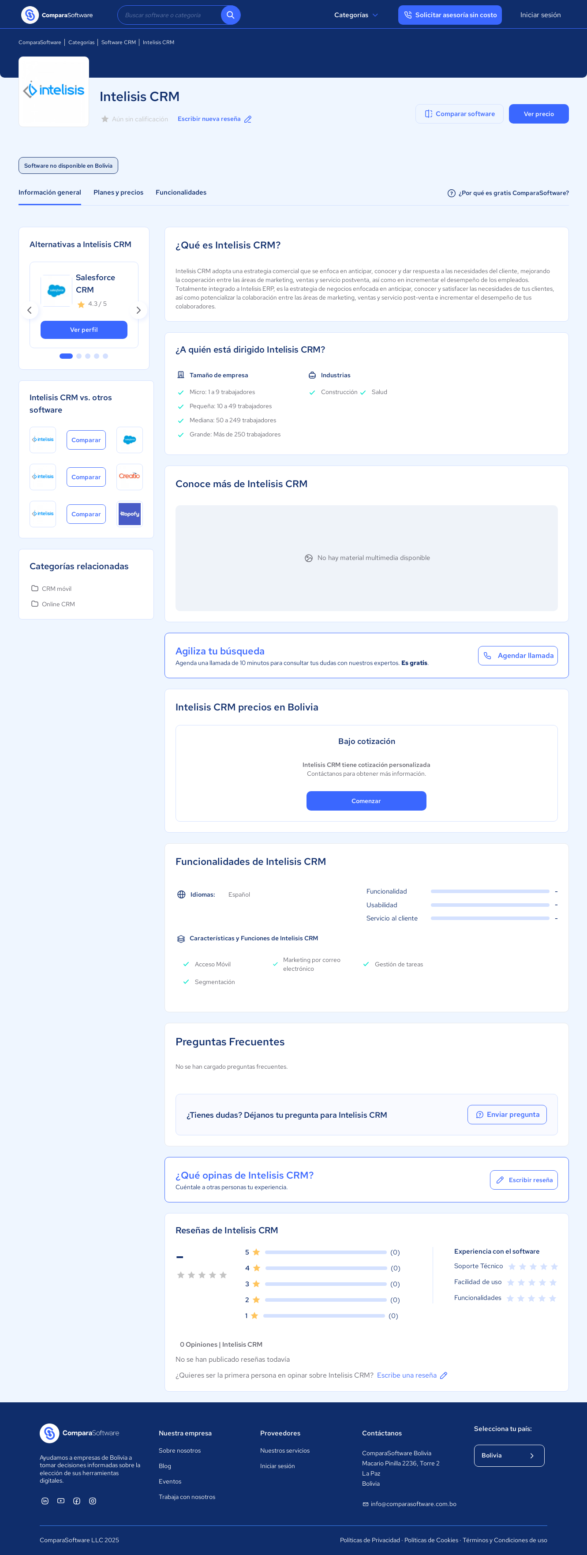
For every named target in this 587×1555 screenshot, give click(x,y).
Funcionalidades (181, 192)
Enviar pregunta (507, 1114)
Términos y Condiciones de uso (505, 1540)
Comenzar (366, 801)
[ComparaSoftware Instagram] (92, 1500)
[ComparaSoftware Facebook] (76, 1500)
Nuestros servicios (285, 1450)
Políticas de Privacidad (370, 1540)
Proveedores (280, 1433)
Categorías (357, 15)
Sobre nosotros (180, 1450)
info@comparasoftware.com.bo (409, 1504)
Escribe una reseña (413, 1375)
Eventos (170, 1481)
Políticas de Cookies (431, 1540)
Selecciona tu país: (503, 1428)
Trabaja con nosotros (187, 1497)
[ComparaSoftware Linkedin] (45, 1500)
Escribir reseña (524, 1180)
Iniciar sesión (540, 14)
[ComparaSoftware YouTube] (61, 1500)
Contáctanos (382, 1433)
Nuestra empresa (185, 1433)
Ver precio (539, 114)
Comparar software (459, 114)
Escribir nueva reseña (215, 119)
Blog (165, 1466)
